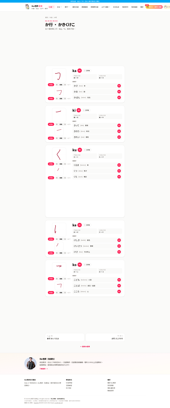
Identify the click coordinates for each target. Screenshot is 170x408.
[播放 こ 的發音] (80, 264)
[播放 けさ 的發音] (119, 252)
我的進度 (134, 7)
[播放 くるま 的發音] (119, 165)
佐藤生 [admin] (36, 399)
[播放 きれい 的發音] (119, 137)
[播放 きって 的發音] (119, 125)
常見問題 (111, 385)
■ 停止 (51, 85)
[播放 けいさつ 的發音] (119, 246)
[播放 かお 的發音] (119, 91)
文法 (59, 7)
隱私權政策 (111, 388)
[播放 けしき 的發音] (119, 240)
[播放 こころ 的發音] (119, 291)
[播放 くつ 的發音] (119, 171)
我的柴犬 (125, 7)
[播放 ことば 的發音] (119, 285)
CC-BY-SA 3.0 (58, 403)
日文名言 (116, 7)
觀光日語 (76, 7)
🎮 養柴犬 (153, 6)
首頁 (46, 17)
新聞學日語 (94, 7)
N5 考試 (68, 388)
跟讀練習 (85, 7)
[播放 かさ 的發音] (119, 85)
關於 (141, 7)
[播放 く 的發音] (80, 150)
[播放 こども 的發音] (119, 280)
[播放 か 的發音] (79, 70)
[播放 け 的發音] (79, 225)
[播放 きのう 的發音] (119, 131)
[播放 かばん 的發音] (119, 97)
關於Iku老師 (112, 383)
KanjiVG (36, 403)
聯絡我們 (111, 390)
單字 (67, 7)
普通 (61, 85)
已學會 (87, 70)
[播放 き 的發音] (79, 110)
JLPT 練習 (105, 7)
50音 (51, 7)
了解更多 (44, 369)
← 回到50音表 (85, 346)
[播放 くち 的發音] (119, 176)
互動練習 (69, 385)
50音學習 (69, 383)
